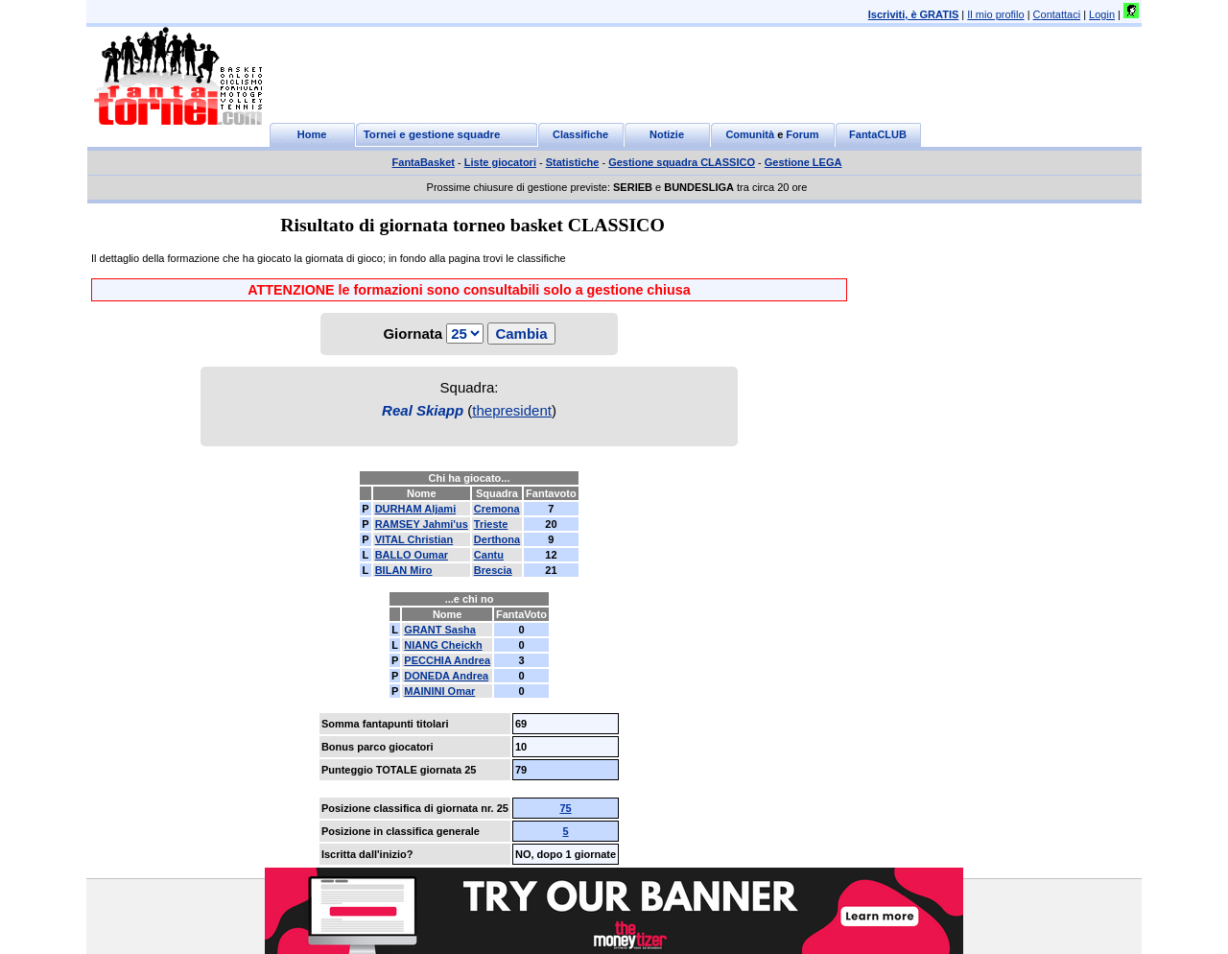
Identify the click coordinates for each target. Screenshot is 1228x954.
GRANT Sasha (440, 629)
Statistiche (573, 162)
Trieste (491, 524)
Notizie (666, 134)
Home (312, 134)
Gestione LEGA (803, 162)
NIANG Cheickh (443, 645)
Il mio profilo (995, 14)
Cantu (489, 554)
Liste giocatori (500, 162)
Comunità (749, 134)
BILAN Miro (404, 570)
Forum (802, 134)
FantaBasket (423, 162)
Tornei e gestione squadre (432, 134)
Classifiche (580, 134)
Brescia (493, 570)
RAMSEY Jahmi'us (421, 524)
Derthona (497, 539)
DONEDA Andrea (446, 675)
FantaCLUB (878, 134)
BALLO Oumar (411, 554)
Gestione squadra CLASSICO (681, 162)
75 (565, 808)
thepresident (512, 410)
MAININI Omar (439, 691)
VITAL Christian (414, 539)
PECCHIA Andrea (447, 660)
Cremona (497, 508)
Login (1102, 14)
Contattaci (1057, 14)
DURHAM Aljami (416, 508)
